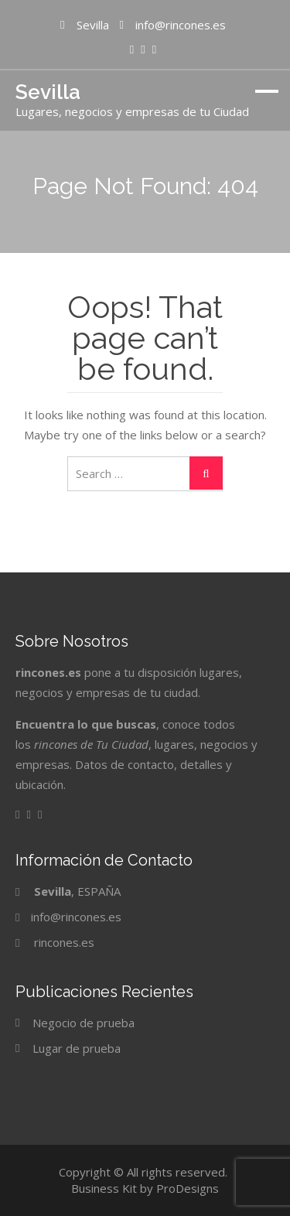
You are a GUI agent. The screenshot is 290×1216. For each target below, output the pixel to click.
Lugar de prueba (76, 1048)
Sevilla (47, 92)
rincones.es (64, 942)
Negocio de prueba (83, 1022)
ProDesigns (187, 1188)
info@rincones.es (76, 916)
